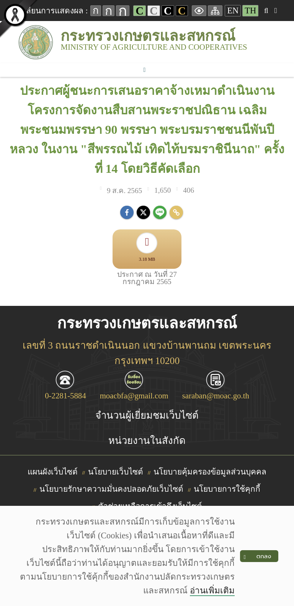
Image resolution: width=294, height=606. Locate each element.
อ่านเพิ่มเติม (212, 590)
